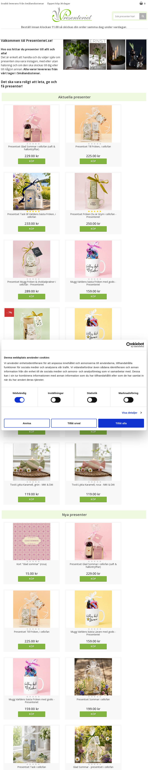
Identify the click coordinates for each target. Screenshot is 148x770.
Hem (94, 32)
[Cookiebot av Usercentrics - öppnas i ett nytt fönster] (129, 345)
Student (37, 32)
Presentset (62, 32)
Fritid (115, 32)
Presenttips (80, 32)
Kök (105, 32)
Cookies (5, 731)
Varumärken (8, 736)
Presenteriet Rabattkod (14, 752)
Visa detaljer (129, 412)
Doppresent (8, 762)
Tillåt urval (74, 423)
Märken (139, 32)
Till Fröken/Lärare (20, 32)
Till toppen (74, 719)
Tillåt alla (121, 423)
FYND (74, 40)
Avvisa (27, 423)
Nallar (4, 757)
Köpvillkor (6, 741)
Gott (126, 32)
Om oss (5, 746)
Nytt (5, 32)
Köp (19, 161)
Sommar (48, 32)
